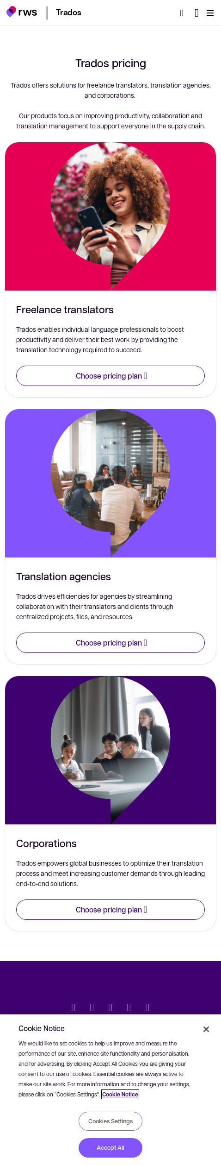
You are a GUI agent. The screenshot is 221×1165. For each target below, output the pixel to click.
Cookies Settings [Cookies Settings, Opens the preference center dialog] (110, 1121)
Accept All (110, 1147)
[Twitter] (73, 1008)
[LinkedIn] (92, 1008)
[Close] (206, 1029)
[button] (21, 11)
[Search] (184, 13)
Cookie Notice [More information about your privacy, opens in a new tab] (120, 1094)
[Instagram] (147, 1008)
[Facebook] (110, 1008)
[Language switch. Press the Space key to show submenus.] (197, 13)
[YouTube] (129, 1008)
